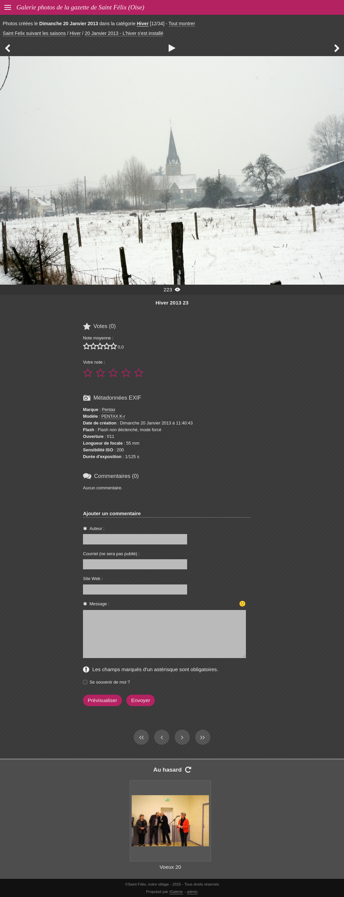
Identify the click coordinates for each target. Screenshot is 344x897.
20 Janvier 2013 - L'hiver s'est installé (124, 33)
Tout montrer (182, 23)
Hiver (142, 23)
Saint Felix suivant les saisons (34, 33)
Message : (99, 603)
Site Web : (93, 578)
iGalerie (176, 892)
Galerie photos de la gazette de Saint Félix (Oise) (80, 7)
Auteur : (96, 528)
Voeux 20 (170, 867)
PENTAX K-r (113, 416)
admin (192, 892)
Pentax (108, 409)
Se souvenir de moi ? (110, 682)
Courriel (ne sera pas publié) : (111, 553)
